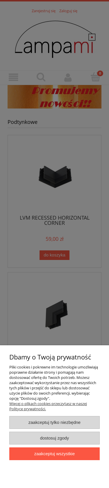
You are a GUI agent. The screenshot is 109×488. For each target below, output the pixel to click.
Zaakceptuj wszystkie (54, 453)
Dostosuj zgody (54, 437)
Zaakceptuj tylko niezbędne (54, 422)
